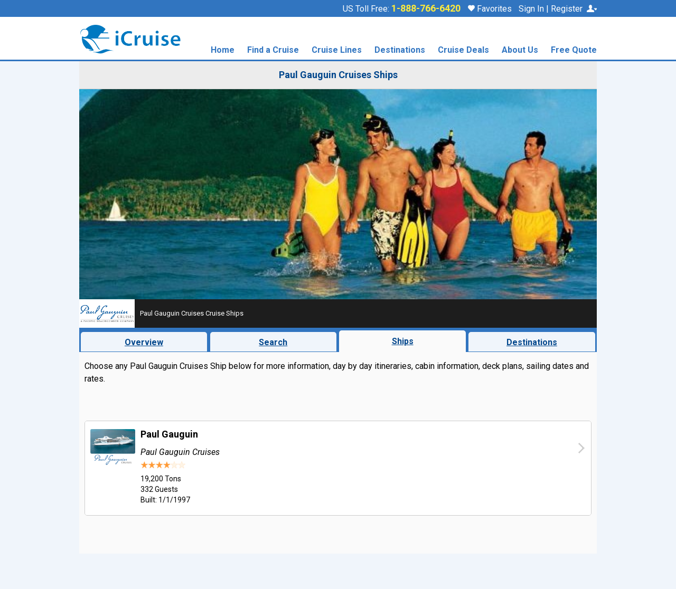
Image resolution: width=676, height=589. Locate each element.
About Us (520, 50)
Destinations (399, 50)
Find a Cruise (273, 50)
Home (222, 50)
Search (273, 342)
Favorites (490, 9)
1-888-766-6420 (426, 8)
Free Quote (574, 50)
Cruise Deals (463, 50)
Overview (144, 342)
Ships (403, 341)
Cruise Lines (337, 50)
